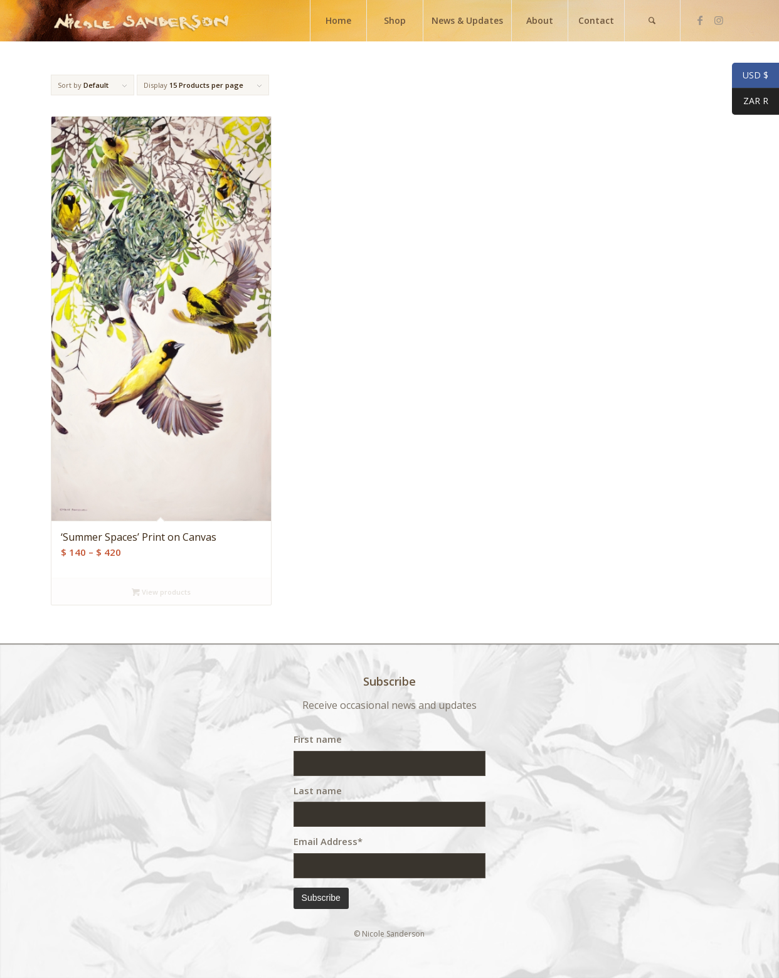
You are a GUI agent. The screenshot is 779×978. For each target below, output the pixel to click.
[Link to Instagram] (718, 20)
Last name (318, 790)
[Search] (652, 20)
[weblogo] (141, 20)
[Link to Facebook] (700, 20)
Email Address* (328, 841)
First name (318, 739)
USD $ (750, 75)
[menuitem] (338, 20)
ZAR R (750, 102)
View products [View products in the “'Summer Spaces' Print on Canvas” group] (161, 592)
